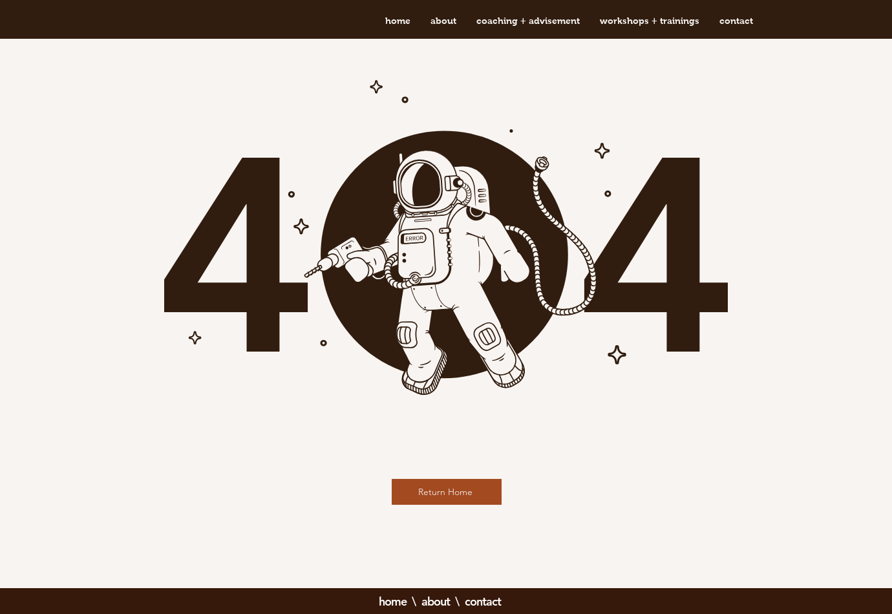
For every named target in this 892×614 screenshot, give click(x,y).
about (436, 601)
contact (483, 601)
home (393, 601)
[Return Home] (447, 492)
